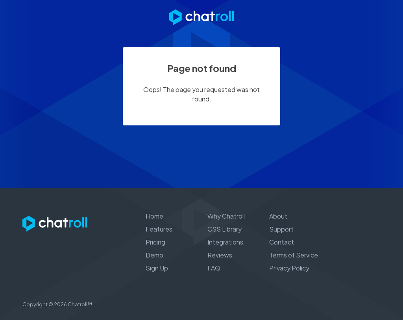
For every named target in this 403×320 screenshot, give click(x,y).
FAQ (213, 268)
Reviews (219, 255)
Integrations (225, 242)
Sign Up (157, 268)
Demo (154, 255)
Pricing (155, 242)
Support (281, 229)
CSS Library (224, 229)
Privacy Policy (289, 268)
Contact (281, 242)
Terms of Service (293, 255)
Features (159, 229)
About (278, 216)
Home (154, 216)
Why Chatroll (226, 216)
